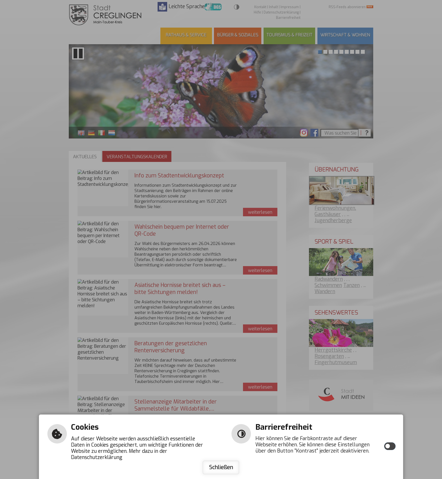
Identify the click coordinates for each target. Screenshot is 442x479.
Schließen (221, 467)
